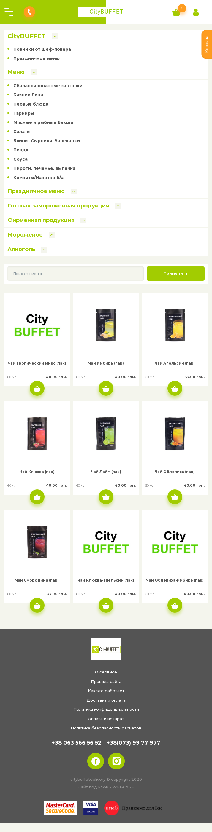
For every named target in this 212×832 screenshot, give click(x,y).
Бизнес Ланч (28, 95)
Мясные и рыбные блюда (43, 122)
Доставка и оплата (106, 700)
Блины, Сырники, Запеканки (46, 140)
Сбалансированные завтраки (48, 85)
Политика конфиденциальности (106, 709)
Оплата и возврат (106, 718)
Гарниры (23, 113)
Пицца (20, 150)
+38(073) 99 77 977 (133, 743)
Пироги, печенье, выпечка (44, 168)
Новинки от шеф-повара (42, 49)
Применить (176, 273)
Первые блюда (30, 104)
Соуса (20, 159)
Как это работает (106, 690)
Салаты (22, 131)
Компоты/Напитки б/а (38, 177)
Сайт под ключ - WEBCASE (106, 787)
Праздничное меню (36, 58)
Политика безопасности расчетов (106, 728)
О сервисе (106, 672)
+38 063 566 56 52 (77, 743)
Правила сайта (106, 681)
